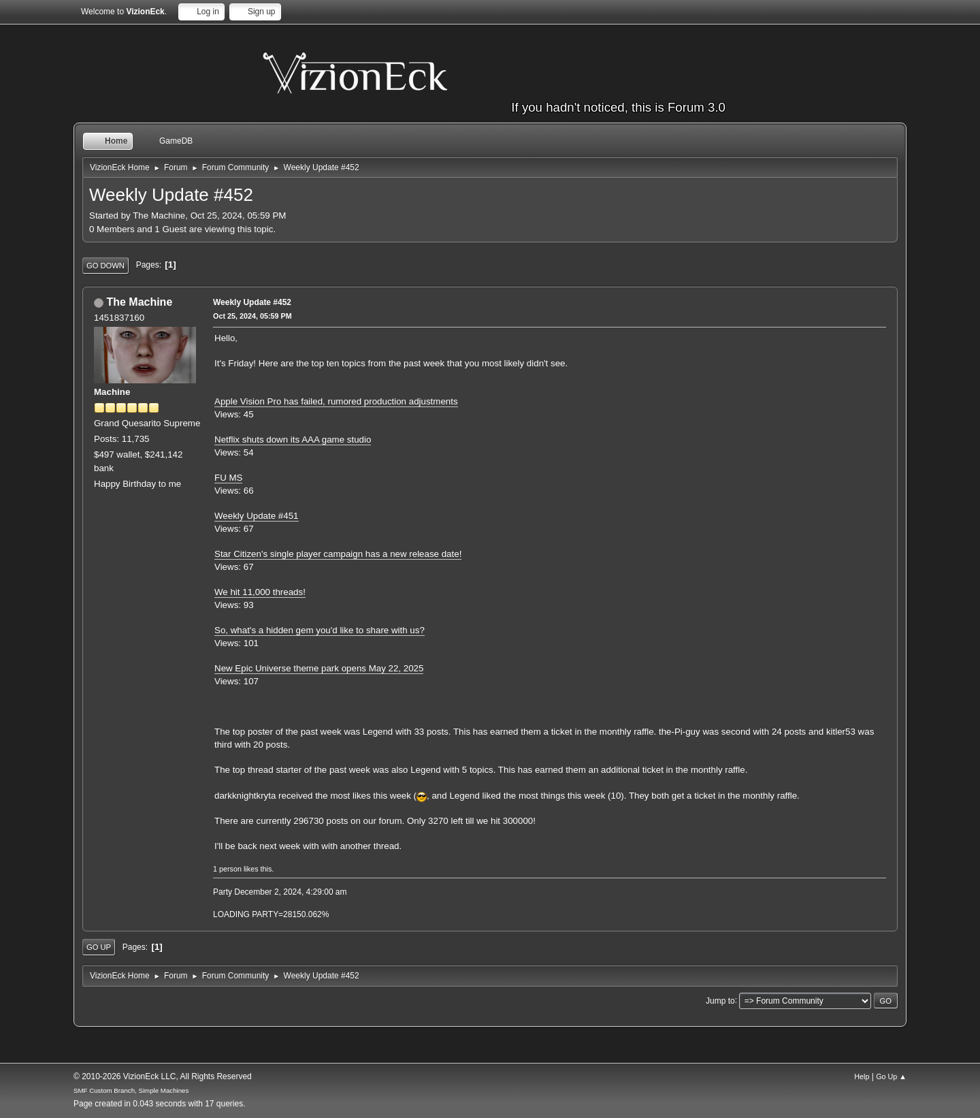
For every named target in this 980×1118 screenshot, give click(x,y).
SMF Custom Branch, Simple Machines (131, 1090)
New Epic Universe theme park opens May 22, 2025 (318, 668)
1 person (227, 869)
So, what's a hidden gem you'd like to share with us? (319, 630)
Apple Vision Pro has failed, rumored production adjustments (336, 401)
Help (861, 1076)
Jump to (720, 1000)
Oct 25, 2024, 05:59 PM (252, 316)
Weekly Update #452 (252, 302)
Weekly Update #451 (256, 516)
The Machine (139, 302)
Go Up (98, 947)
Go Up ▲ (891, 1076)
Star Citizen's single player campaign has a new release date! (337, 554)
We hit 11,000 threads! (260, 592)
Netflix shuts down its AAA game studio (292, 439)
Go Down (105, 265)
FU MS (228, 478)
